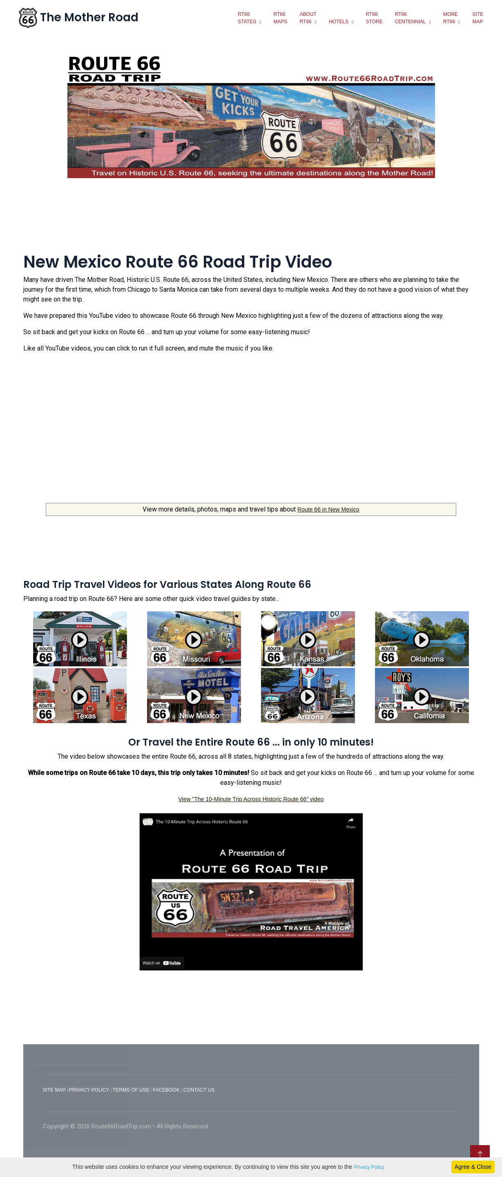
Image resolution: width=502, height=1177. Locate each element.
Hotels (338, 21)
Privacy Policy (369, 1167)
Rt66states (246, 17)
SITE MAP (54, 1089)
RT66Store (373, 17)
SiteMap (476, 17)
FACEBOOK (167, 1089)
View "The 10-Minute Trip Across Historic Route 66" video (251, 798)
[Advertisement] (251, 219)
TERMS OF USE (131, 1089)
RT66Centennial (409, 17)
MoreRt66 (449, 17)
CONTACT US (199, 1089)
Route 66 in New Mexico (328, 509)
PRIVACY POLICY (89, 1089)
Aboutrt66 (307, 17)
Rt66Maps (279, 17)
